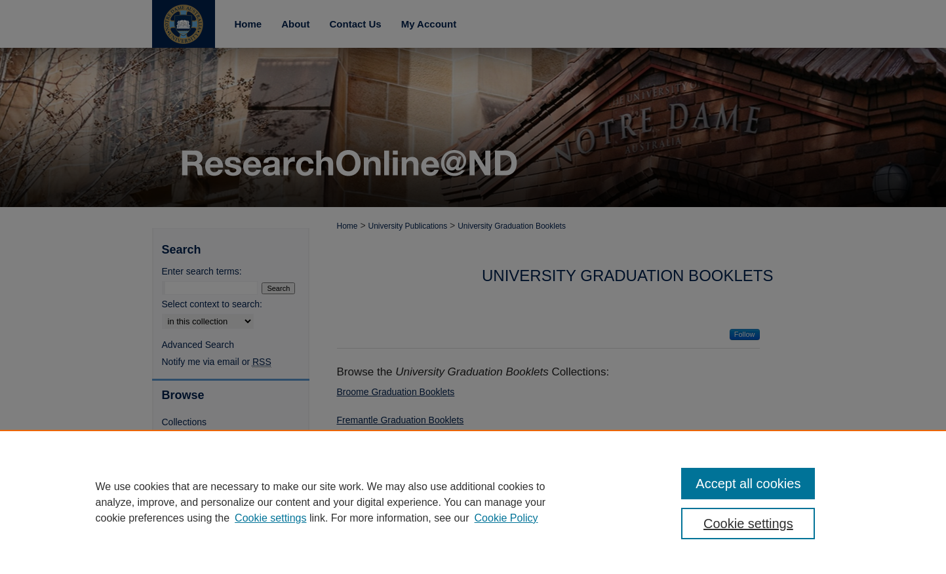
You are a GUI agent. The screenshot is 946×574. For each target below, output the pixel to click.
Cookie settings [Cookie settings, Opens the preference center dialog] (748, 523)
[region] (473, 502)
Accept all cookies (748, 483)
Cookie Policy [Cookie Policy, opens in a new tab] (506, 518)
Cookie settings (270, 518)
